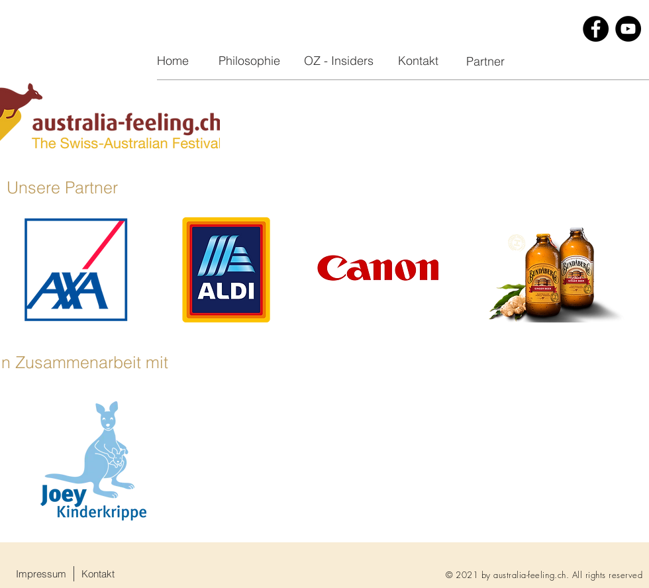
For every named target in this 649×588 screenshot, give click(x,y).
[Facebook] (596, 29)
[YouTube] (628, 29)
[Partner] (485, 61)
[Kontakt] (418, 61)
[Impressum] (41, 574)
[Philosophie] (249, 61)
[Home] (173, 61)
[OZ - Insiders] (338, 61)
